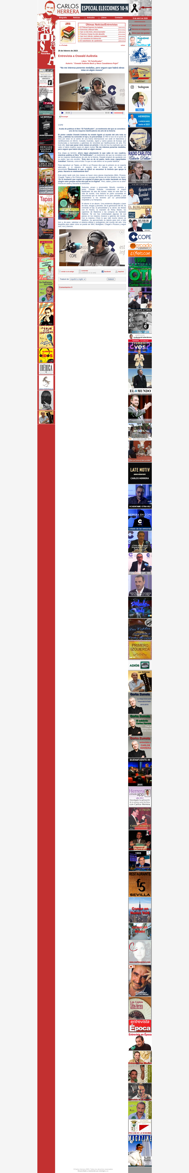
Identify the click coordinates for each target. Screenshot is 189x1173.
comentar (84, 271)
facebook (107, 271)
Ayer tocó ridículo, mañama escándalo (93, 36)
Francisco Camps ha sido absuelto (92, 34)
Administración (140, 21)
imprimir (121, 271)
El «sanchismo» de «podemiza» (91, 41)
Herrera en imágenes (140, 29)
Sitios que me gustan (141, 33)
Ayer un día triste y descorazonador (92, 32)
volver (123, 45)
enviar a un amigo (67, 271)
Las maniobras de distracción (90, 38)
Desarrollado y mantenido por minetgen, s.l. (93, 1171)
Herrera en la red (139, 25)
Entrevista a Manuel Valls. (89, 29)
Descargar (64, 116)
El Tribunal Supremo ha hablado (91, 27)
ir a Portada (63, 45)
